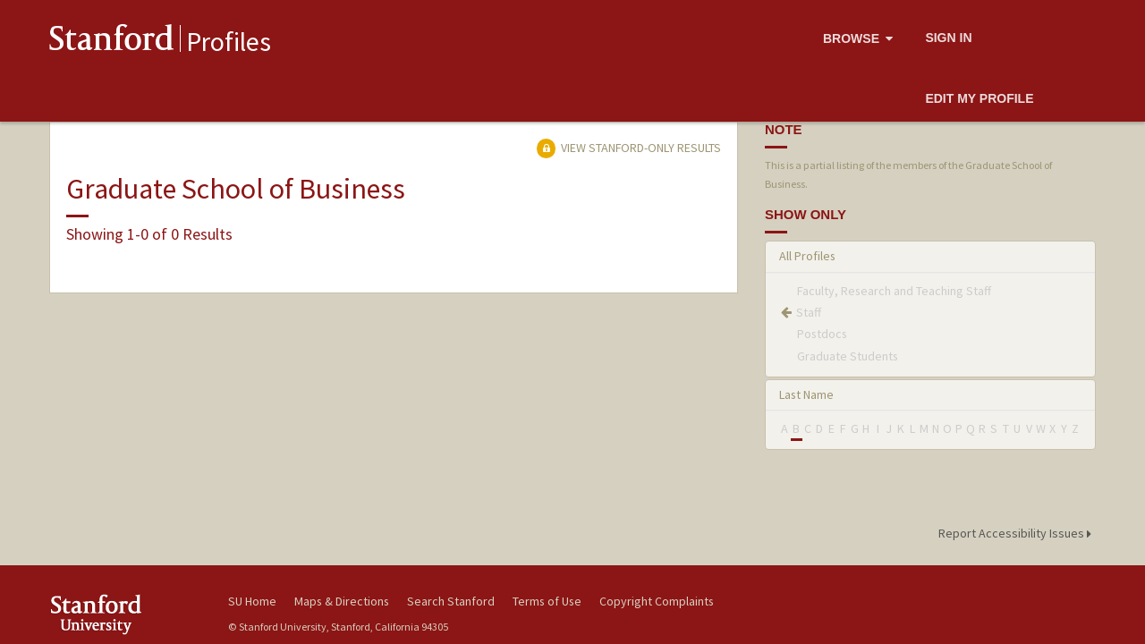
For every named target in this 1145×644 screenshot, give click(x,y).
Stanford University (125, 614)
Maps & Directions (341, 601)
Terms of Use (547, 601)
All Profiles (807, 256)
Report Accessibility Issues (1017, 533)
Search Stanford (451, 601)
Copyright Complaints (656, 601)
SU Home (252, 601)
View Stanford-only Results (629, 148)
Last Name (806, 394)
